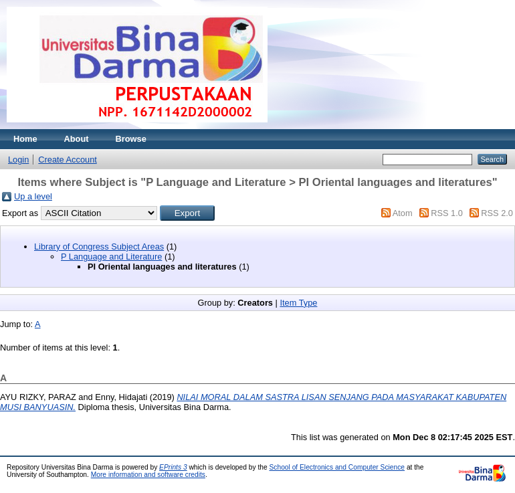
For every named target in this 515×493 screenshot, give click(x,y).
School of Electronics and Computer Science (337, 467)
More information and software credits (148, 474)
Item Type (298, 303)
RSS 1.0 (447, 213)
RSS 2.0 (497, 213)
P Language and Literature (111, 257)
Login (18, 160)
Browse (131, 139)
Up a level (33, 196)
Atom (403, 213)
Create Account (67, 160)
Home (25, 139)
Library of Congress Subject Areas (99, 246)
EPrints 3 (173, 467)
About (76, 139)
